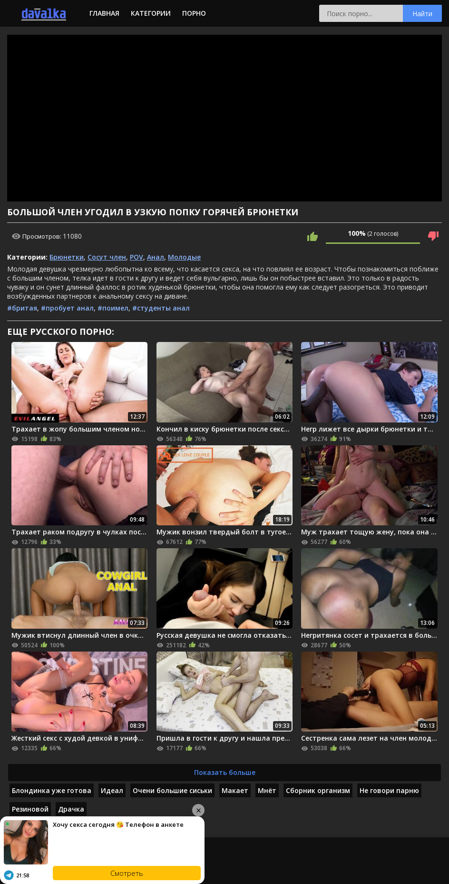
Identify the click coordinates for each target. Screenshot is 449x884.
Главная (104, 13)
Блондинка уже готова (51, 790)
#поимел (113, 307)
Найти (422, 13)
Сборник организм (318, 790)
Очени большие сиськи (172, 790)
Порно (194, 13)
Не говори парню (389, 790)
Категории (151, 13)
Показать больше (224, 772)
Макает (235, 790)
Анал (155, 256)
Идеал (112, 790)
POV (136, 256)
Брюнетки (66, 256)
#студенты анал (161, 307)
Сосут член (107, 256)
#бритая (22, 307)
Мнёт (267, 790)
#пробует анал (67, 307)
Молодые (184, 256)
